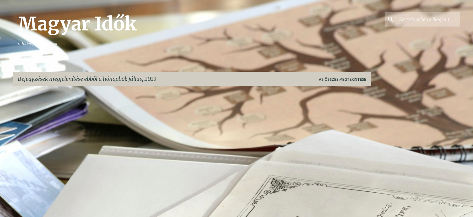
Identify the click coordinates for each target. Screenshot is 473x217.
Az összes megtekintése (342, 79)
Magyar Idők (77, 24)
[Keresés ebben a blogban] (428, 19)
